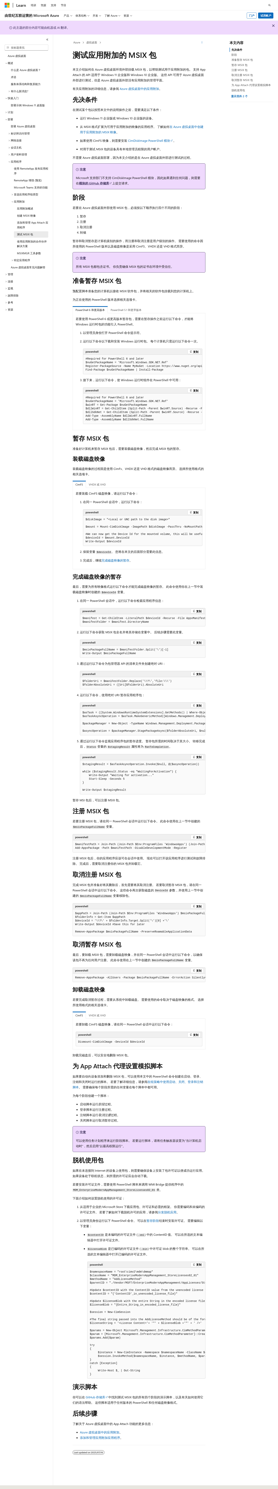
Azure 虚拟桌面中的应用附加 (139, 89)
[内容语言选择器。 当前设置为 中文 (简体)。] (15, 1483)
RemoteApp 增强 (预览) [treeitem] (28, 180)
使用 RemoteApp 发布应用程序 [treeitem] (31, 171)
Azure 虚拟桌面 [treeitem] (17, 56)
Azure (76, 42)
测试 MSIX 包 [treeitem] (25, 234)
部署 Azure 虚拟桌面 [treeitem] (23, 126)
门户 (251, 15)
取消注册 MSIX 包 (242, 75)
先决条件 (236, 50)
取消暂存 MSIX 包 (242, 80)
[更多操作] (202, 43)
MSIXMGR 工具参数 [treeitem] (29, 253)
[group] (142, 364)
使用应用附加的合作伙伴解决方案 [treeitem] (32, 244)
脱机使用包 (238, 90)
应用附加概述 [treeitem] (25, 208)
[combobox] (26, 48)
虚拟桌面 (91, 42)
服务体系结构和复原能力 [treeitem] (26, 84)
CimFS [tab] (79, 484)
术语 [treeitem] (13, 77)
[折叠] (47, 39)
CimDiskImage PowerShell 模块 (149, 141)
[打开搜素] (269, 5)
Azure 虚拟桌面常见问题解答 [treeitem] (28, 267)
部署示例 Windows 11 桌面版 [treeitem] (28, 105)
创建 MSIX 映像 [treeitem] (26, 215)
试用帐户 (265, 15)
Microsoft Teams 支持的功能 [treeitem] (31, 187)
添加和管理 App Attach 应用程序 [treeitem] (32, 225)
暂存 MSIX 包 (239, 65)
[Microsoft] (7, 5)
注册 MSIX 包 (239, 70)
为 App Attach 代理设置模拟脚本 (251, 85)
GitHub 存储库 (95, 1397)
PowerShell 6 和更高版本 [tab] (90, 310)
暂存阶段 (153, 1221)
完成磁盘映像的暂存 (115, 560)
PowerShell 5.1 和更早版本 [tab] (126, 310)
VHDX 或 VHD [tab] (97, 484)
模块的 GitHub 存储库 (94, 183)
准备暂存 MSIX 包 (242, 60)
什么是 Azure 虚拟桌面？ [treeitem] (26, 70)
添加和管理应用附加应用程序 (100, 1438)
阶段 (234, 55)
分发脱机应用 (167, 1212)
